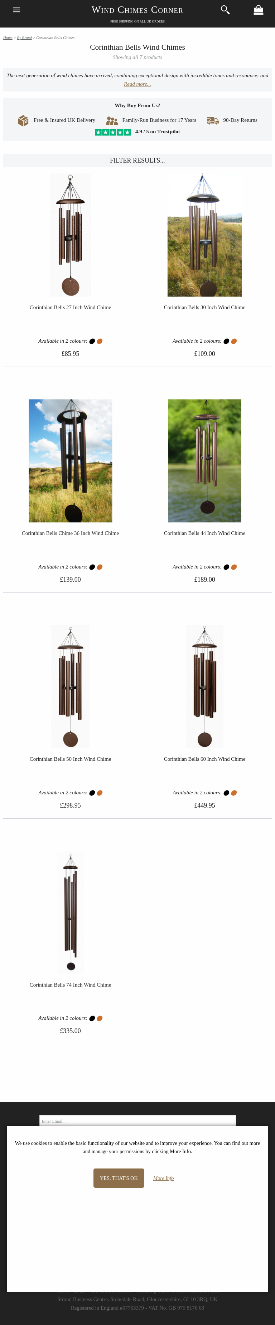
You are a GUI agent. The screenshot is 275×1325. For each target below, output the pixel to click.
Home (8, 37)
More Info (163, 1178)
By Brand (24, 37)
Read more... (137, 84)
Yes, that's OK (119, 1178)
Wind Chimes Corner (138, 9)
